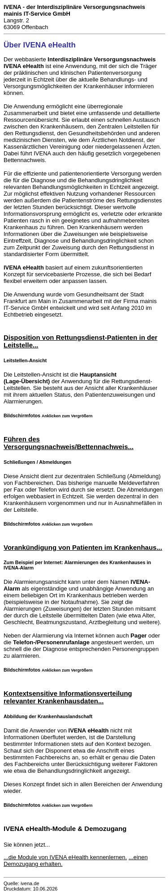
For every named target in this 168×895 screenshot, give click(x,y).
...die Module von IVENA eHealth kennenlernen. (65, 857)
